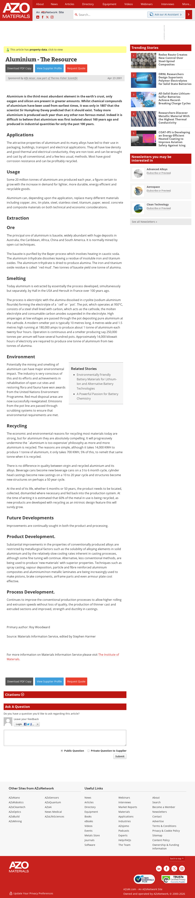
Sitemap (157, 835)
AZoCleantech (17, 807)
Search (156, 802)
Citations (14, 694)
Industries (124, 821)
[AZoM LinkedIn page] (37, 17)
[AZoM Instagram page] (52, 17)
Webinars (124, 797)
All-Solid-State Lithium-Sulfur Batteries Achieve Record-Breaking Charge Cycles (174, 98)
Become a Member (163, 807)
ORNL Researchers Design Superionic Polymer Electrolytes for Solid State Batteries (175, 79)
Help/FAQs (124, 840)
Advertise (158, 821)
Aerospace (153, 187)
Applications (126, 816)
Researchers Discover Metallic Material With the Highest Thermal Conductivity (174, 117)
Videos (89, 826)
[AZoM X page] (47, 17)
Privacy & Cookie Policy (166, 830)
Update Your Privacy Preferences (31, 893)
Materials (124, 811)
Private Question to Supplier (108, 750)
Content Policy (161, 840)
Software (90, 845)
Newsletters (159, 811)
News (88, 797)
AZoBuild (14, 816)
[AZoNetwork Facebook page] (42, 17)
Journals (90, 840)
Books (88, 816)
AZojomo (123, 826)
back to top (177, 858)
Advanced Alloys (157, 169)
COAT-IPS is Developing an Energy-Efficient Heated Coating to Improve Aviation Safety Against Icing (174, 138)
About (156, 797)
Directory (88, 4)
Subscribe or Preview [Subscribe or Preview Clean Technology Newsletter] (158, 208)
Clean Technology (158, 204)
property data (38, 49)
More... (186, 4)
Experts (123, 835)
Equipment (91, 811)
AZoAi (48, 807)
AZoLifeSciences (54, 816)
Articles (89, 802)
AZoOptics (15, 811)
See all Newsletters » (144, 221)
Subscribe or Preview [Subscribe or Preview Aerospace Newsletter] (158, 190)
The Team (124, 845)
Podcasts (123, 830)
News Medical (53, 811)
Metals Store (92, 835)
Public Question (74, 750)
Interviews (124, 802)
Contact (157, 816)
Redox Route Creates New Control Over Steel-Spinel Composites (173, 59)
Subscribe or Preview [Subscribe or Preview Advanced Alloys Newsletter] (158, 173)
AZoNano (14, 797)
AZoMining (15, 821)
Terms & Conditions (164, 826)
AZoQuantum (53, 802)
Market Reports (127, 807)
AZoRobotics (16, 802)
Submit (119, 756)
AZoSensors (52, 797)
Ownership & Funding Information (165, 846)
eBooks (89, 821)
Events (89, 830)
